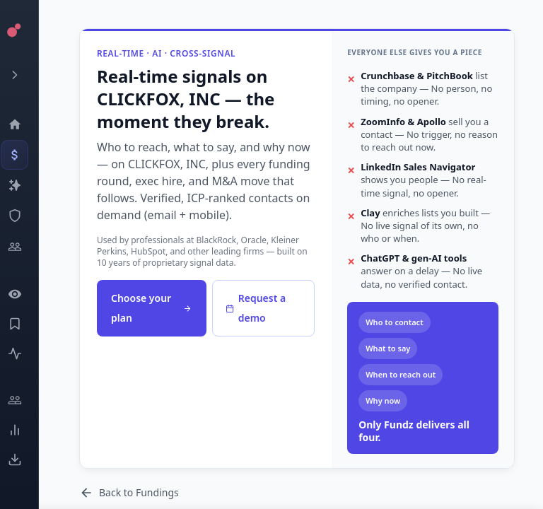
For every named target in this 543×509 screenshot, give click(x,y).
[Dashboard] (25, 124)
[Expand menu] (25, 75)
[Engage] (25, 400)
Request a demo (256, 307)
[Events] (25, 155)
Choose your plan (151, 307)
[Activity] (25, 353)
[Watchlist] (25, 294)
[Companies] (25, 185)
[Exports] (25, 459)
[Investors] (25, 247)
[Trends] (25, 430)
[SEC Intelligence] (25, 215)
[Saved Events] (25, 324)
